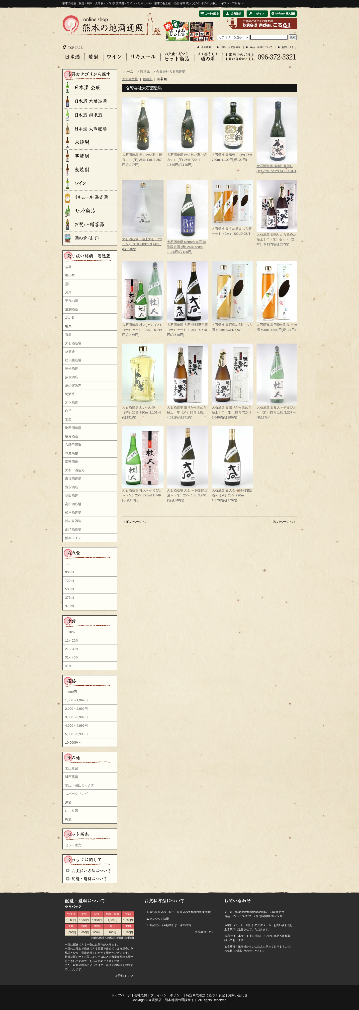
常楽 (68, 419)
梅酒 (68, 819)
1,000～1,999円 (76, 700)
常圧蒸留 (71, 768)
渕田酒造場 (73, 428)
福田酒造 (71, 495)
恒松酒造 (71, 368)
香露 (68, 335)
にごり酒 (71, 811)
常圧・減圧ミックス (79, 785)
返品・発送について (261, 47)
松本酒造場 (73, 512)
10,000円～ (73, 742)
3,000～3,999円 (76, 717)
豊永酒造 (71, 487)
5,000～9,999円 (76, 734)
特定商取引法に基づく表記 (205, 995)
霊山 (68, 284)
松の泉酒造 (73, 521)
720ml (69, 581)
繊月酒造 (71, 436)
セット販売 (73, 845)
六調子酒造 (73, 445)
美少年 (70, 275)
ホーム (128, 71)
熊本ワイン (73, 538)
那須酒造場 (73, 529)
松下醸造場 (73, 360)
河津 (68, 292)
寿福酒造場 (73, 478)
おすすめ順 (130, 79)
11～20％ (72, 640)
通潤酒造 (71, 309)
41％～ (70, 666)
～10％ (70, 632)
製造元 (145, 71)
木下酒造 (71, 402)
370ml (69, 606)
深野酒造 (71, 462)
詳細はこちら (126, 975)
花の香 (70, 318)
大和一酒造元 (75, 470)
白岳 (68, 411)
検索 (293, 37)
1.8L (68, 564)
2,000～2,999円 (76, 709)
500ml (69, 589)
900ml (69, 572)
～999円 (71, 692)
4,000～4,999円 (76, 725)
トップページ (121, 995)
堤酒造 (70, 394)
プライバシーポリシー (166, 995)
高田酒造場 (73, 504)
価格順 (148, 79)
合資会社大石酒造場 (170, 71)
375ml (69, 597)
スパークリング (76, 794)
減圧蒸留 (71, 777)
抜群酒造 (71, 377)
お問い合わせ (289, 47)
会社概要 (206, 47)
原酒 (68, 802)
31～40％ (72, 657)
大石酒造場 (73, 343)
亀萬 (68, 326)
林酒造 (70, 352)
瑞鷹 (68, 267)
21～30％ (72, 649)
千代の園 (71, 301)
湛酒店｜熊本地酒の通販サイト (174, 1000)
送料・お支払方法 (231, 47)
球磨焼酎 (71, 453)
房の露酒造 (73, 385)
